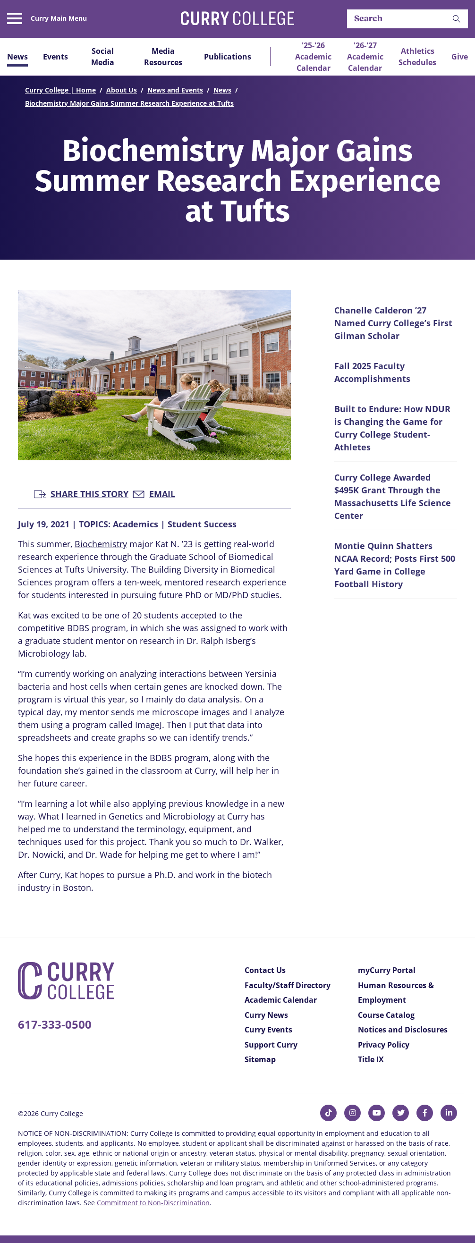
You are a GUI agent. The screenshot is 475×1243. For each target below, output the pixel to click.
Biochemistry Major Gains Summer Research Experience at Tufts (129, 103)
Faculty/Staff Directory (288, 985)
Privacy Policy (383, 1045)
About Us (121, 89)
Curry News (266, 1015)
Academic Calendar (281, 1000)
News (17, 56)
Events (55, 56)
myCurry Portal (387, 970)
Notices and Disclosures (403, 1029)
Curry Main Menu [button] (59, 18)
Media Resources (163, 57)
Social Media (102, 57)
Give (459, 56)
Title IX (371, 1059)
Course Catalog (386, 1015)
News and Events (175, 89)
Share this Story (81, 493)
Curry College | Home (60, 89)
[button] (456, 19)
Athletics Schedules (417, 57)
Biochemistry (101, 544)
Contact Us (265, 970)
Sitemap (260, 1059)
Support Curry (271, 1045)
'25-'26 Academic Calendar (313, 56)
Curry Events (268, 1029)
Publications (227, 56)
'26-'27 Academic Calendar (365, 56)
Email (154, 493)
